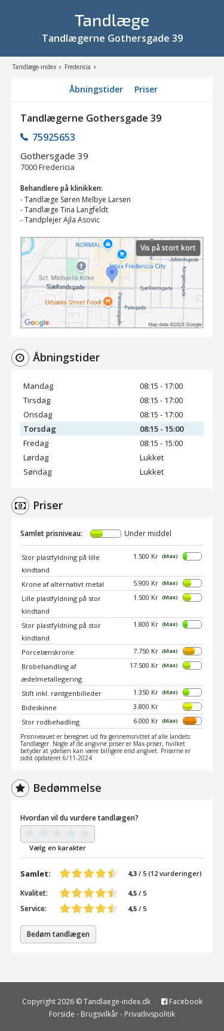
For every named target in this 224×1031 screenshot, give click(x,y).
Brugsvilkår (99, 1014)
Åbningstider (96, 89)
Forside (62, 1014)
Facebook (181, 1001)
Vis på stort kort (168, 248)
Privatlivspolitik (149, 1014)
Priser (146, 89)
